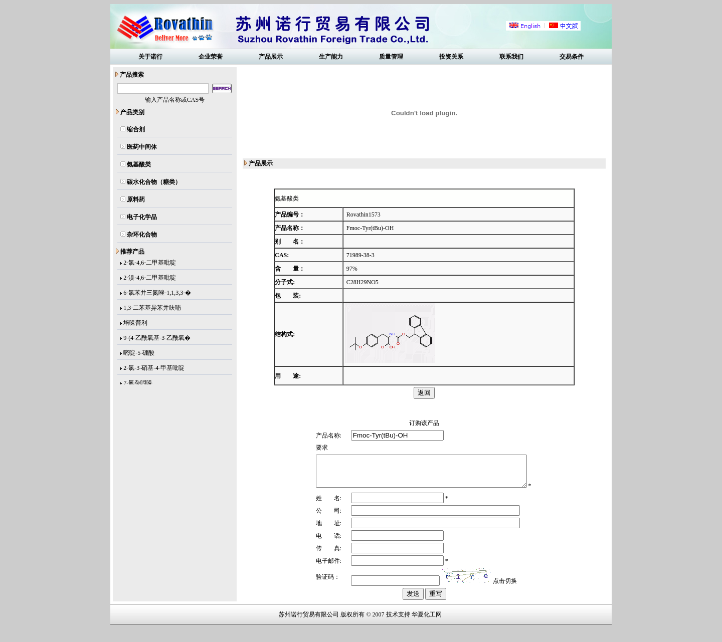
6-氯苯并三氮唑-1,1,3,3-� (157, 293)
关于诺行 (150, 56)
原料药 (136, 199)
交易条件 (572, 56)
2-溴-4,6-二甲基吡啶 (149, 278)
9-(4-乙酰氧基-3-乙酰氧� (157, 338)
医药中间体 (142, 146)
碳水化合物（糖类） (154, 181)
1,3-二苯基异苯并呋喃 (152, 308)
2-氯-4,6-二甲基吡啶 (149, 263)
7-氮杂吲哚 (137, 383)
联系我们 (511, 56)
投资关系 (451, 56)
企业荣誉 (211, 56)
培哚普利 (135, 323)
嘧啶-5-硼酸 (138, 353)
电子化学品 (142, 217)
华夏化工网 (427, 627)
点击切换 (501, 593)
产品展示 (271, 56)
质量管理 (391, 56)
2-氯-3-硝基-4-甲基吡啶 (154, 368)
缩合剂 (136, 129)
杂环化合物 (142, 234)
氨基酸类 (139, 164)
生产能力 (331, 56)
